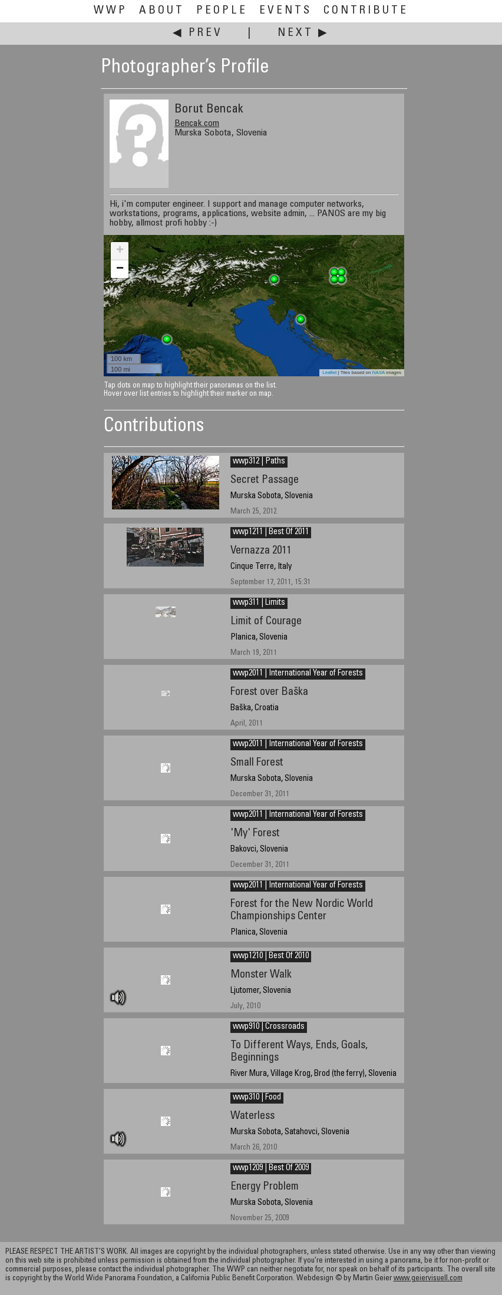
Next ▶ (303, 33)
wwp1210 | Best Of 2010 (271, 956)
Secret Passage (264, 480)
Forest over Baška (269, 692)
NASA (378, 372)
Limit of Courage (266, 621)
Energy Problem (264, 1187)
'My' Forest (255, 833)
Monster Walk (261, 975)
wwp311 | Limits (259, 603)
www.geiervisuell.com (428, 1279)
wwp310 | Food (257, 1098)
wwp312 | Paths (259, 462)
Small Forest (256, 763)
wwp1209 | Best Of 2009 (271, 1168)
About (161, 10)
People (221, 10)
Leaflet (329, 372)
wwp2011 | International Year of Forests (298, 674)
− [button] (120, 269)
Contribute (365, 10)
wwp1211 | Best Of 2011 (271, 532)
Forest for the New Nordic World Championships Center (301, 910)
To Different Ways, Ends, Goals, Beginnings (299, 1052)
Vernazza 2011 (260, 551)
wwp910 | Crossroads (269, 1027)
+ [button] (120, 251)
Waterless (252, 1116)
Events (285, 10)
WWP (110, 10)
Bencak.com (196, 123)
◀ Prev (198, 33)
